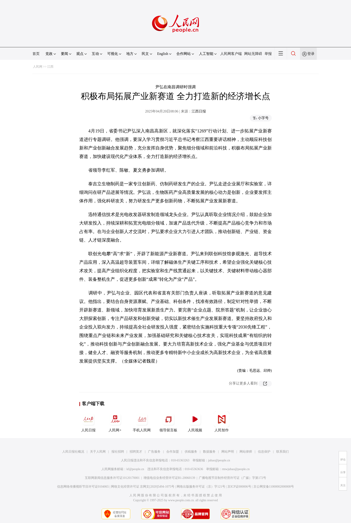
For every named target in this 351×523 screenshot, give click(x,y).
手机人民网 (142, 421)
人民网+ (115, 421)
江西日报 (199, 111)
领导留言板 (168, 421)
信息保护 (264, 451)
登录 (311, 54)
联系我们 (282, 451)
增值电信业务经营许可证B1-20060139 (169, 478)
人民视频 (195, 421)
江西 (50, 66)
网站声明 (227, 451)
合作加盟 (172, 451)
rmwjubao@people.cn (236, 469)
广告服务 (154, 451)
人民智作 (221, 421)
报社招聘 (117, 451)
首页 (36, 54)
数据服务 (209, 451)
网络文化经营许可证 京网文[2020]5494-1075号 (143, 486)
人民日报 (88, 421)
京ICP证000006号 (239, 486)
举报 (268, 54)
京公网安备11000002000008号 (273, 486)
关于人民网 (98, 451)
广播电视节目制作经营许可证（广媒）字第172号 (232, 478)
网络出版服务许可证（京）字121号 (201, 486)
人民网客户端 (231, 54)
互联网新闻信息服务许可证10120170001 (112, 478)
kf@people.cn (135, 469)
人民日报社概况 (73, 451)
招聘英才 (136, 451)
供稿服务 (191, 451)
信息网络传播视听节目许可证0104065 (83, 486)
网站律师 (246, 451)
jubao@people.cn (219, 460)
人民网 (37, 66)
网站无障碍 (253, 54)
